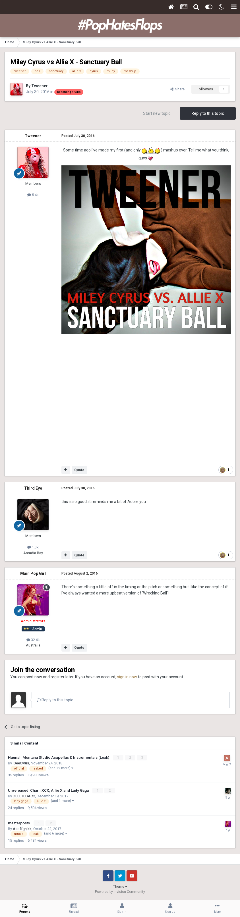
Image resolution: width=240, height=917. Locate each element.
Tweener (39, 86)
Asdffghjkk (22, 829)
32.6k (33, 640)
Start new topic (156, 113)
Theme (120, 887)
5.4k (33, 195)
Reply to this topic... (56, 700)
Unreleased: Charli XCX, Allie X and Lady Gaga (49, 790)
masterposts (19, 823)
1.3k (33, 547)
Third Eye (33, 488)
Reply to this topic (207, 113)
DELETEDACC (24, 796)
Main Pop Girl (33, 573)
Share (177, 89)
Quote (79, 470)
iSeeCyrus (21, 763)
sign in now (127, 677)
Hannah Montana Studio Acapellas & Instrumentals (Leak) (59, 757)
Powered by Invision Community (120, 892)
